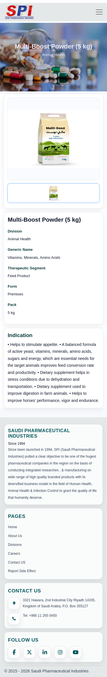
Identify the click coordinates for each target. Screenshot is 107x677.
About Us (15, 536)
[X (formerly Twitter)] (29, 652)
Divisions (15, 545)
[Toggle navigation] (99, 12)
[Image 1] (53, 193)
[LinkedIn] (45, 652)
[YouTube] (76, 652)
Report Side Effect (22, 571)
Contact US (16, 562)
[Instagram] (60, 652)
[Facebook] (14, 652)
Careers (14, 554)
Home (12, 527)
